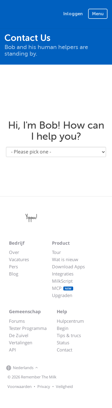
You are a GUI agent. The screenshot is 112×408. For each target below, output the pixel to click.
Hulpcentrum (70, 321)
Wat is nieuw (65, 259)
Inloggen (73, 13)
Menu (98, 13)
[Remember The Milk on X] (56, 368)
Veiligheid (64, 386)
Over (14, 252)
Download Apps (68, 267)
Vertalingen (20, 342)
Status (63, 342)
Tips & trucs (69, 335)
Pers (13, 267)
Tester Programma (28, 328)
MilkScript (62, 281)
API (12, 350)
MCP (62, 288)
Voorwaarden (19, 386)
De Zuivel (18, 335)
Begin (62, 328)
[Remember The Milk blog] (64, 368)
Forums (17, 321)
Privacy (43, 386)
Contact (64, 350)
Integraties (62, 274)
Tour (56, 252)
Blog (13, 274)
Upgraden (62, 295)
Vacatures (19, 259)
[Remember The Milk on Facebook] (48, 368)
